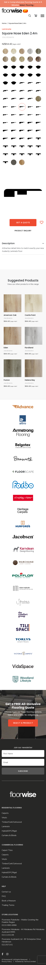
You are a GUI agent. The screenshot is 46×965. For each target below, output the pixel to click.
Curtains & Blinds (9, 835)
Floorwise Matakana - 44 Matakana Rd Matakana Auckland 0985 (23, 930)
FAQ (4, 896)
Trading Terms (8, 905)
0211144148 (8, 935)
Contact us (6, 892)
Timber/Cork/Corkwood (12, 822)
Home (4, 23)
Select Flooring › (27, 5)
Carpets (5, 813)
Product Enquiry (23, 230)
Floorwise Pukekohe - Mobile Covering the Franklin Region (20, 921)
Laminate (6, 826)
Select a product (23, 722)
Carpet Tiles (7, 850)
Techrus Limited (30, 961)
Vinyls (4, 817)
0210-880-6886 (9, 925)
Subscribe (23, 771)
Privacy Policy (7, 961)
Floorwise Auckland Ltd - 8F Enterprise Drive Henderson (21, 940)
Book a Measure (9, 900)
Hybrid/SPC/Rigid (9, 831)
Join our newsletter (23, 747)
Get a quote (23, 222)
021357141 (7, 944)
